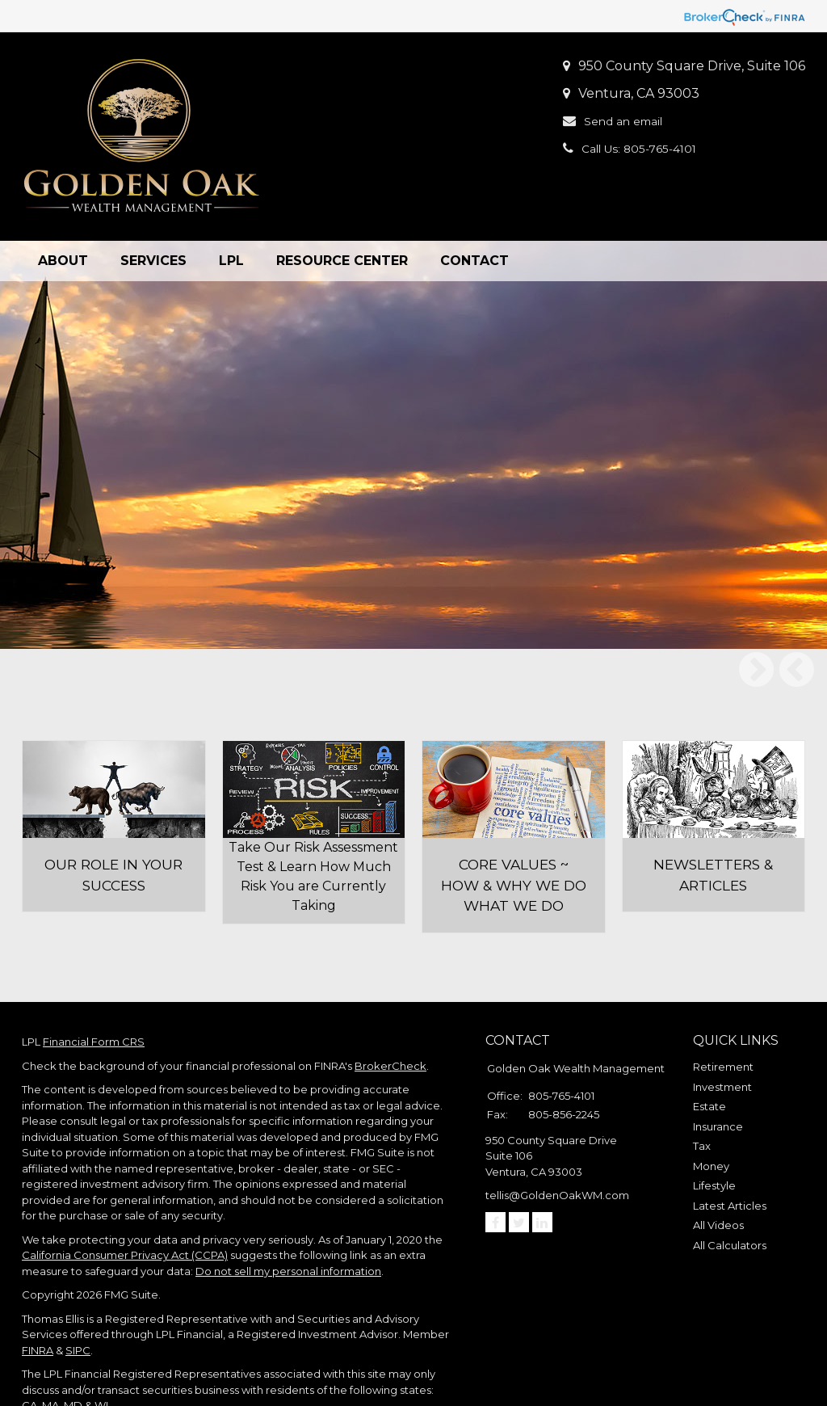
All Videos (718, 1173)
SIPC (77, 1298)
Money (711, 1114)
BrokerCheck (390, 1014)
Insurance (718, 1074)
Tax (702, 1094)
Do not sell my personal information (288, 1219)
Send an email (629, 120)
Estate (709, 1054)
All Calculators (729, 1193)
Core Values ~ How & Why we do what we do (513, 836)
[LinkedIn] (542, 1170)
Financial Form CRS (94, 989)
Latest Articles (729, 1153)
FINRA (37, 1298)
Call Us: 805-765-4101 (648, 148)
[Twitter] (519, 1170)
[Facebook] (495, 1170)
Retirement (723, 1014)
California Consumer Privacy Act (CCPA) (125, 1203)
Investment (722, 1035)
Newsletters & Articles (713, 827)
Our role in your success (113, 827)
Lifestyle (714, 1133)
